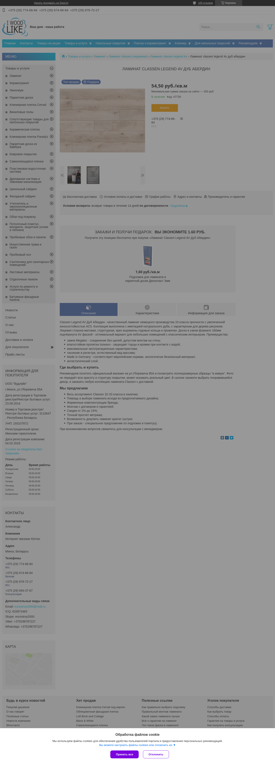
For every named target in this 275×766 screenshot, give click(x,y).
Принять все (124, 754)
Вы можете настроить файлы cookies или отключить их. (136, 745)
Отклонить (155, 754)
